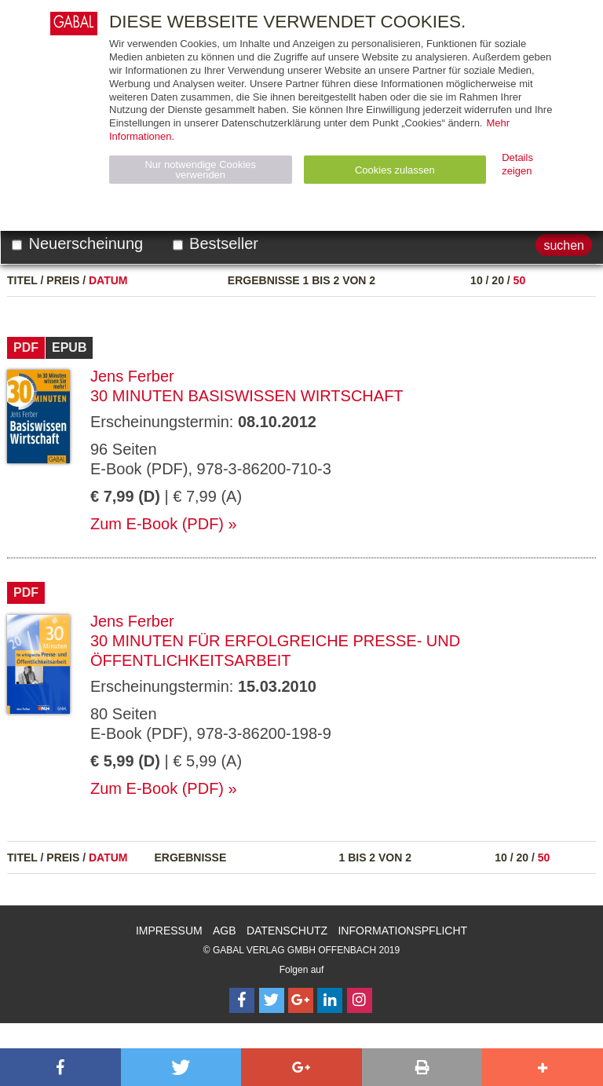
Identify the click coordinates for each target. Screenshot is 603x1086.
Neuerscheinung (77, 243)
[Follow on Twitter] (271, 1000)
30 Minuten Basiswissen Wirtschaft (247, 395)
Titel (22, 280)
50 (519, 280)
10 (476, 280)
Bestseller (215, 243)
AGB (224, 930)
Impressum (169, 930)
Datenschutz (287, 930)
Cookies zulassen (395, 170)
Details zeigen (517, 164)
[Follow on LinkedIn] (329, 1000)
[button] (60, 1067)
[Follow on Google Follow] (300, 1000)
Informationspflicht (402, 930)
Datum (108, 280)
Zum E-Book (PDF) (157, 523)
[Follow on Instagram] (359, 1000)
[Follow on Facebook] (241, 1000)
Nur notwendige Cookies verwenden (200, 170)
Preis (62, 280)
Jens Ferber (132, 376)
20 (498, 280)
